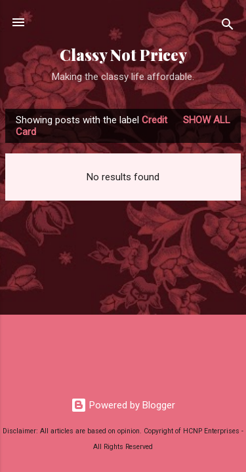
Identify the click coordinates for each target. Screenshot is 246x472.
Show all (206, 120)
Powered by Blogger (123, 405)
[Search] (228, 27)
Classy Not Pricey (123, 55)
